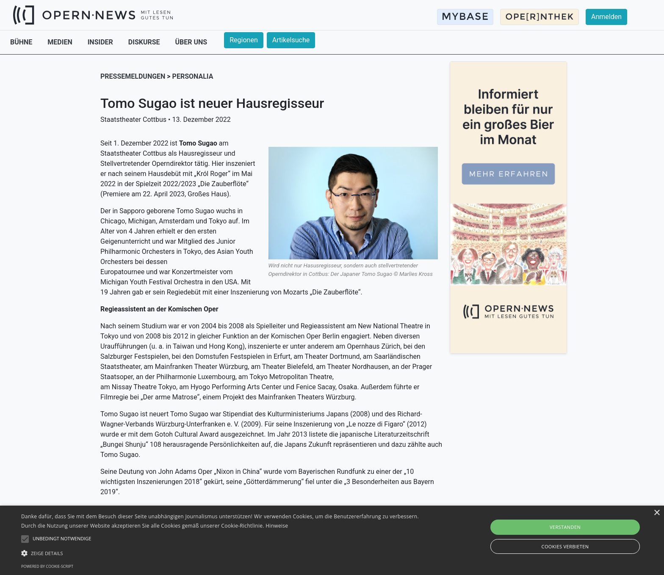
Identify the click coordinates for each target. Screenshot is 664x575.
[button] (223, 553)
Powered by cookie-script (47, 566)
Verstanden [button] (565, 527)
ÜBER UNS (191, 42)
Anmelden (606, 17)
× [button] (656, 513)
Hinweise (277, 525)
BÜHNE (22, 42)
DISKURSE (145, 42)
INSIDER (101, 42)
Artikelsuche (291, 40)
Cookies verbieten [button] (565, 546)
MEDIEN (60, 42)
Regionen (244, 40)
